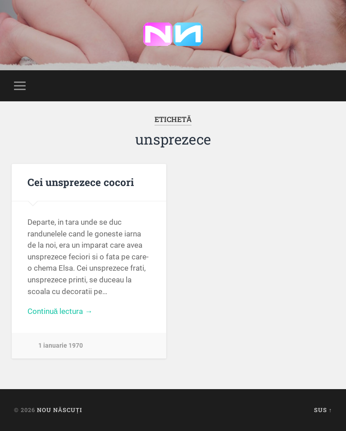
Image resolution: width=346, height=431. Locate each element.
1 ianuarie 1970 (60, 345)
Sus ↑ (323, 409)
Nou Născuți (59, 409)
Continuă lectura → (60, 311)
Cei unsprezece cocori (80, 182)
